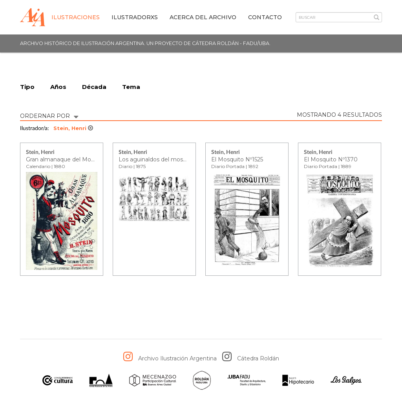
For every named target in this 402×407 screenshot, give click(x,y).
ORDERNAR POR (49, 115)
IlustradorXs (134, 17)
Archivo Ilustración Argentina (177, 358)
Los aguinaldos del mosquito (158, 159)
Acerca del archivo (203, 17)
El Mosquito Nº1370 (331, 159)
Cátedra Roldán (258, 358)
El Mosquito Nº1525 (237, 159)
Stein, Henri (73, 128)
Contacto (265, 17)
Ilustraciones (75, 17)
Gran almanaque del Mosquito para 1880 (81, 159)
